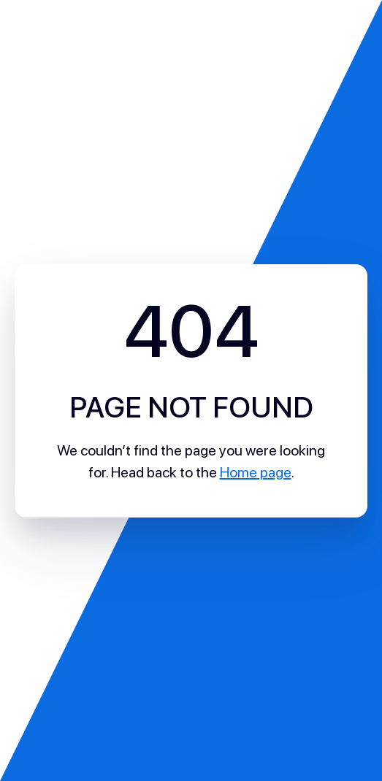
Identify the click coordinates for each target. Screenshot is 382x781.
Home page (255, 472)
